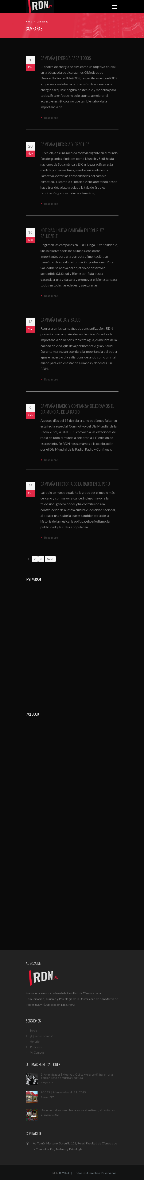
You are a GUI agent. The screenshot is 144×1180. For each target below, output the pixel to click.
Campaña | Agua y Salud (60, 320)
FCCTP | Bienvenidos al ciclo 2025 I (64, 1092)
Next (50, 559)
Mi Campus (37, 1052)
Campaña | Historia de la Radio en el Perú (75, 484)
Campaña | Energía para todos (65, 58)
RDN (55, 1173)
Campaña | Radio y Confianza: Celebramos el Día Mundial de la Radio (77, 409)
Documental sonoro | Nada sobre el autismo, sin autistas (78, 1110)
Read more (51, 117)
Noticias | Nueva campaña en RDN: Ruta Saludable (72, 233)
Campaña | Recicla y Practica (65, 144)
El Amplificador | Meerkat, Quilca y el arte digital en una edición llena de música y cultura (77, 1076)
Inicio (33, 1030)
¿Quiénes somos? (41, 1036)
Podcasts (36, 1047)
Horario (35, 1041)
